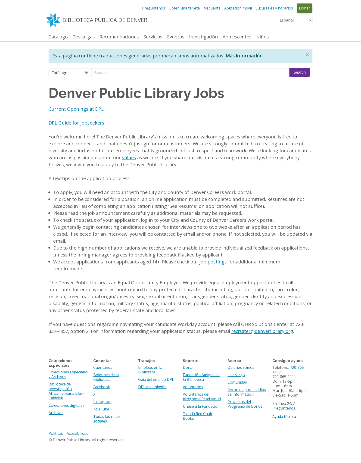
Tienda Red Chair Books (197, 416)
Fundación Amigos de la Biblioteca (201, 377)
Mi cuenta (212, 8)
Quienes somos (240, 367)
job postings (213, 262)
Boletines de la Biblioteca (106, 377)
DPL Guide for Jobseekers (76, 123)
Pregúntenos (153, 8)
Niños (262, 37)
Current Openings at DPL (76, 109)
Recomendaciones (119, 37)
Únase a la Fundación (201, 406)
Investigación (203, 37)
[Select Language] (295, 20)
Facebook (101, 386)
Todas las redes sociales (107, 419)
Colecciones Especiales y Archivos (68, 374)
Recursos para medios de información (246, 392)
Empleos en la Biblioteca (150, 370)
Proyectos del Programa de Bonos (244, 404)
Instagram (102, 401)
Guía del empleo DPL (156, 379)
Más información (244, 56)
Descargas (83, 37)
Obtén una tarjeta (184, 8)
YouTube (101, 409)
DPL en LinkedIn (152, 386)
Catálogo (58, 37)
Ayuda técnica (284, 416)
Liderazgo (236, 374)
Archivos (56, 412)
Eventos (175, 37)
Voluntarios (193, 386)
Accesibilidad (77, 433)
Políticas (56, 433)
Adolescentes (237, 37)
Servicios (152, 37)
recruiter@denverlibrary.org (262, 331)
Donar (304, 8)
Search (300, 72)
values (129, 157)
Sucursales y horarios (274, 8)
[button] (307, 54)
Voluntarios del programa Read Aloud (202, 396)
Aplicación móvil (238, 8)
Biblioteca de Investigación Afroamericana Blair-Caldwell (67, 391)
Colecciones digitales (66, 405)
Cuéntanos (102, 367)
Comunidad (237, 382)
